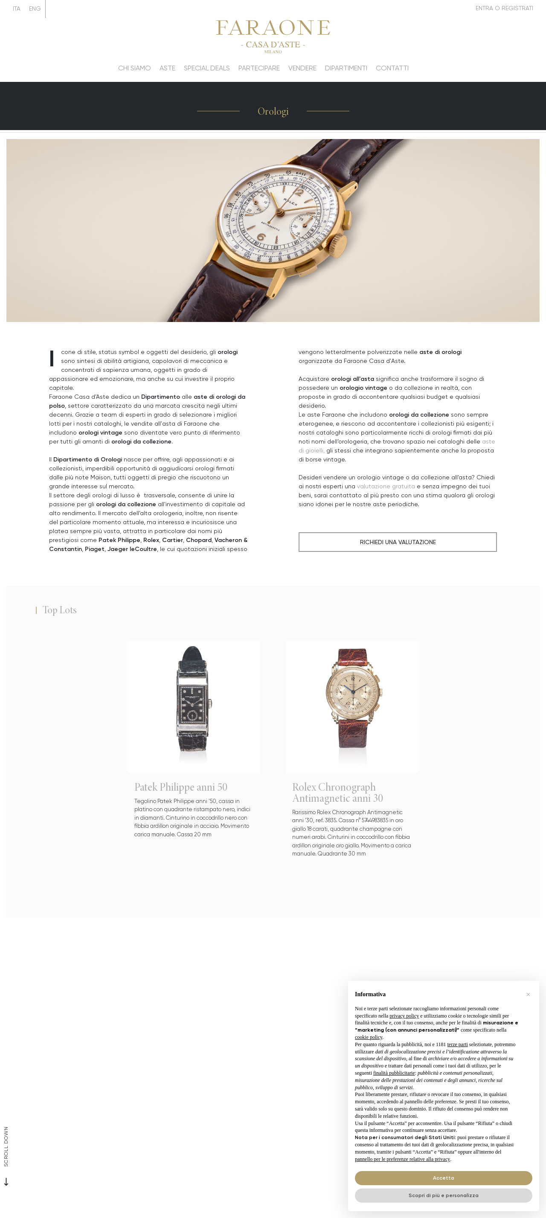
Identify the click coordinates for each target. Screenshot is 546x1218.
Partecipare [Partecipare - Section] (259, 68)
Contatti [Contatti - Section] (392, 68)
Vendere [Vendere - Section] (302, 68)
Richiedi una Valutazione (398, 541)
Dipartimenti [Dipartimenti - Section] (346, 68)
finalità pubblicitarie (394, 1073)
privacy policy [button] (404, 1016)
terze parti (457, 1044)
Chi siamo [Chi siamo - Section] (134, 68)
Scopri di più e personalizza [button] (444, 1195)
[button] (528, 994)
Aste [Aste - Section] (167, 68)
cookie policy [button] (368, 1037)
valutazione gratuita (386, 486)
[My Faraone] (504, 8)
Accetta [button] (443, 1177)
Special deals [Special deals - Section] (207, 68)
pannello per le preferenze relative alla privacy (402, 1159)
